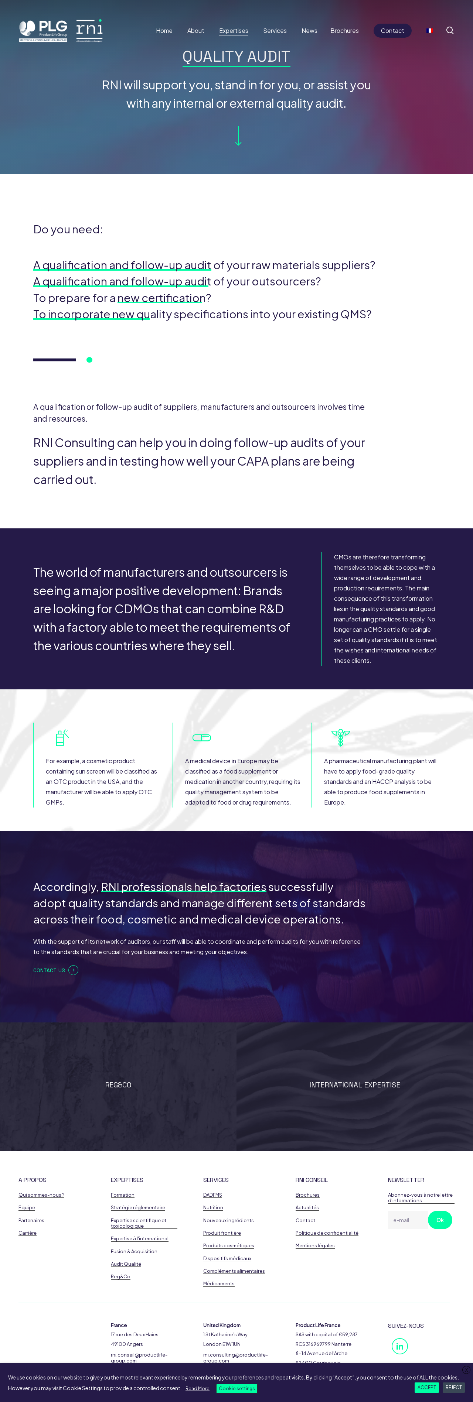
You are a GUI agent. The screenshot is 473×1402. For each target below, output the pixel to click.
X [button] (466, 1370)
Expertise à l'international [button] (140, 1238)
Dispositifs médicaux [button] (227, 1258)
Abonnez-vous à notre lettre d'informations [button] (420, 1197)
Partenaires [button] (31, 1220)
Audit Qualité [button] (126, 1264)
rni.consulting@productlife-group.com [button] (235, 1357)
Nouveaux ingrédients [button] (228, 1220)
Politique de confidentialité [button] (327, 1233)
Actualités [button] (307, 1207)
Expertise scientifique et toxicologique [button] (138, 1223)
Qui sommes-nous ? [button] (41, 1195)
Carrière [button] (27, 1233)
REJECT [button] (454, 1387)
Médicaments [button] (219, 1283)
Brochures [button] (308, 1195)
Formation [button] (123, 1195)
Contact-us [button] (49, 970)
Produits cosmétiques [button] (228, 1245)
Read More (198, 1388)
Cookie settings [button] (237, 1388)
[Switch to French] (429, 30)
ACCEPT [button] (427, 1387)
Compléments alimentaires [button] (234, 1271)
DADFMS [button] (212, 1195)
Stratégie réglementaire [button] (138, 1207)
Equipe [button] (26, 1207)
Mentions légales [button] (315, 1245)
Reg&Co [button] (120, 1276)
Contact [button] (305, 1220)
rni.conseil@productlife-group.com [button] (139, 1357)
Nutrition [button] (213, 1207)
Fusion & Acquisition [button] (134, 1251)
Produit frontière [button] (222, 1233)
